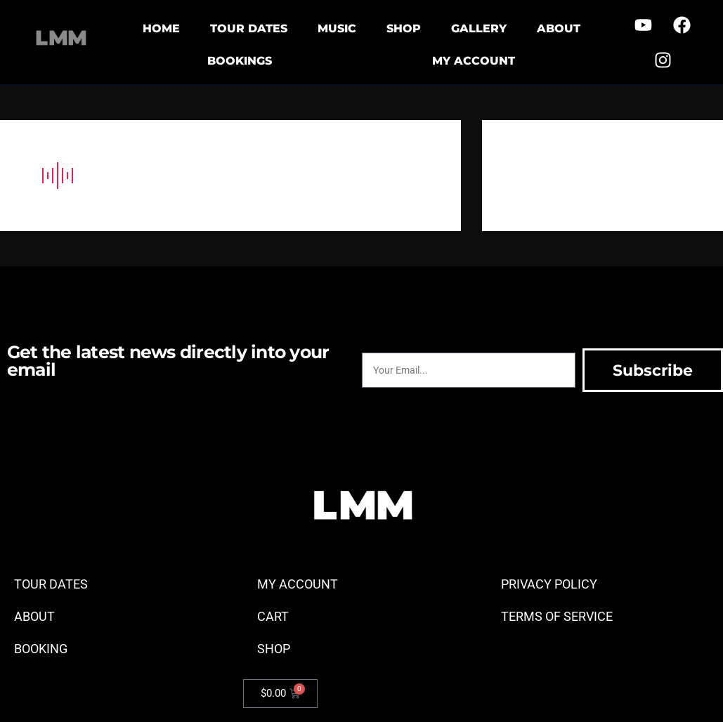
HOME (161, 28)
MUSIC (337, 28)
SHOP (403, 28)
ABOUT (558, 28)
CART (273, 616)
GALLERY (479, 28)
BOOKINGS (239, 60)
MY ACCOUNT (473, 60)
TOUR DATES (248, 28)
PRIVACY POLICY (549, 584)
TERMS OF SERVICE (557, 616)
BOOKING (40, 648)
